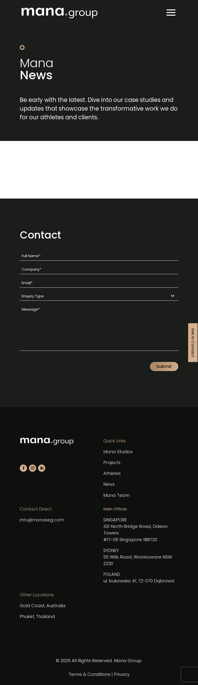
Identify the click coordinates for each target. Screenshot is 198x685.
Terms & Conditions (89, 674)
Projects (111, 462)
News (109, 484)
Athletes (112, 473)
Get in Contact (193, 342)
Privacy (122, 674)
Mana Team (116, 495)
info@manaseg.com (42, 520)
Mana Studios (118, 452)
